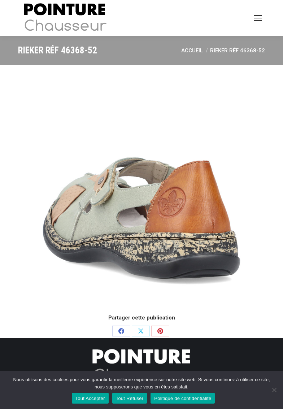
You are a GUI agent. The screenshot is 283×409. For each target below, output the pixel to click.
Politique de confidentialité (182, 398)
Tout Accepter (90, 398)
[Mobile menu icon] (258, 18)
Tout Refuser (130, 398)
